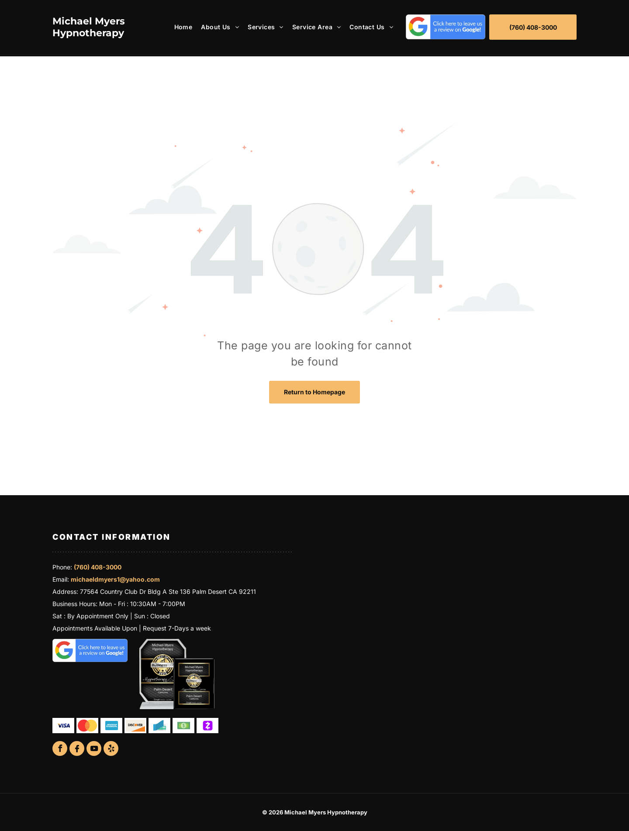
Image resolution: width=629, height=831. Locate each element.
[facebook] (59, 749)
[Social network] (76, 749)
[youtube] (93, 749)
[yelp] (111, 749)
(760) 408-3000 (97, 567)
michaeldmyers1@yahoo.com (115, 579)
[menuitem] (179, 27)
